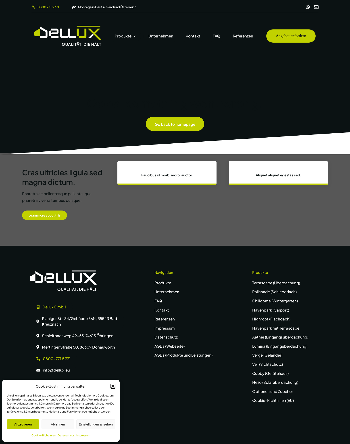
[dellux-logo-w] (63, 272)
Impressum (83, 435)
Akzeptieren (23, 424)
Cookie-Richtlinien (43, 435)
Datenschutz (66, 435)
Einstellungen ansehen (96, 424)
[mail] (316, 7)
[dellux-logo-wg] (67, 27)
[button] (113, 386)
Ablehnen (58, 424)
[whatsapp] (308, 7)
